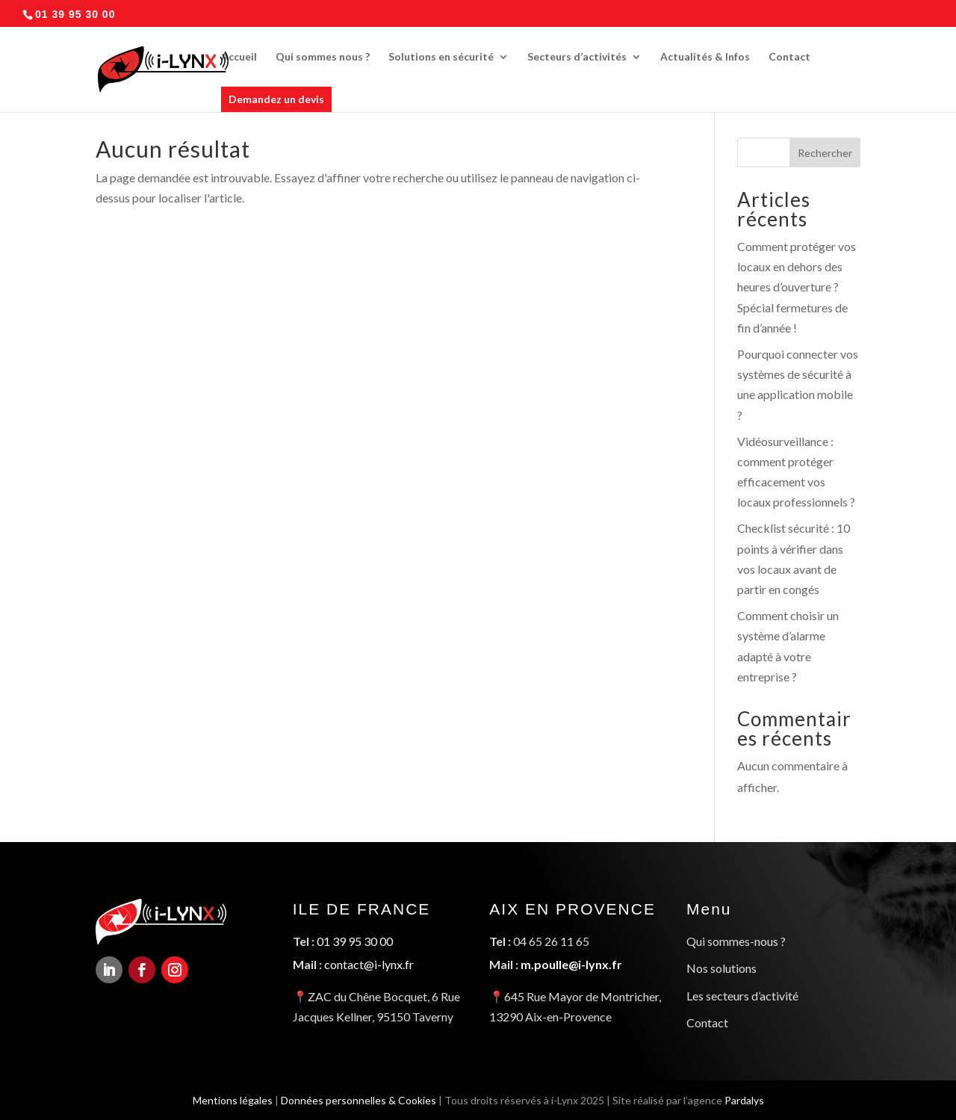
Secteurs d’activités (577, 57)
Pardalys (748, 1098)
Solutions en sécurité (441, 57)
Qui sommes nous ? (323, 57)
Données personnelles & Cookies (356, 1098)
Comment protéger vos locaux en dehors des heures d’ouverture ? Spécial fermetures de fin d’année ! (796, 287)
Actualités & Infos (705, 57)
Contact (789, 57)
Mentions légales (227, 1098)
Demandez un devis (276, 99)
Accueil (239, 57)
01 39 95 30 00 (355, 942)
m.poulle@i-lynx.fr (571, 964)
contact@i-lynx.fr (369, 964)
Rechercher (825, 152)
